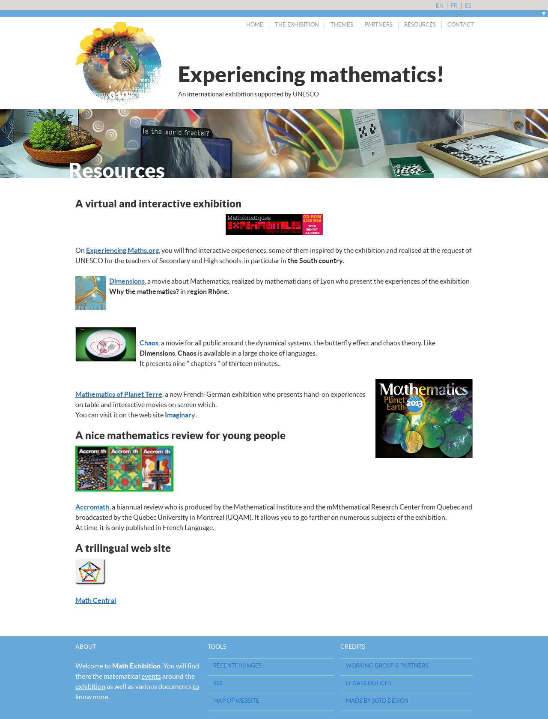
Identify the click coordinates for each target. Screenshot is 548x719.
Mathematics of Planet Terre (118, 394)
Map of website (236, 701)
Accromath (92, 507)
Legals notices (368, 683)
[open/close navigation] (543, 13)
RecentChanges (237, 665)
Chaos (149, 343)
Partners (379, 24)
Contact (460, 24)
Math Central (95, 600)
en (440, 6)
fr (455, 6)
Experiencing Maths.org (122, 250)
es (468, 6)
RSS (218, 683)
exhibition (90, 686)
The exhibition (297, 24)
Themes (342, 24)
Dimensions (127, 281)
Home (254, 24)
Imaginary (180, 415)
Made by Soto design (377, 701)
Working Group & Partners (387, 665)
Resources (420, 24)
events (151, 676)
